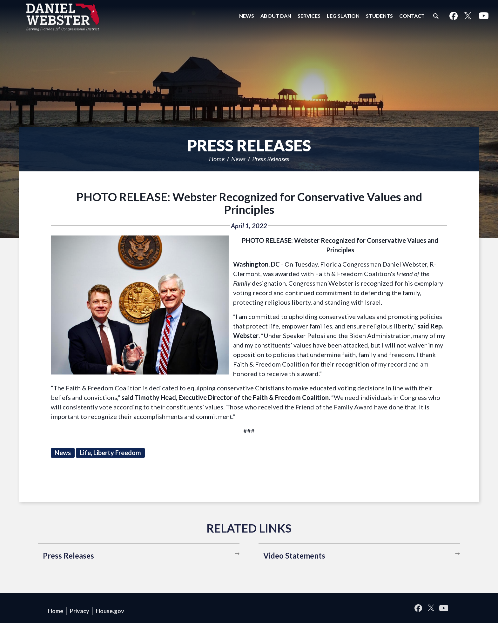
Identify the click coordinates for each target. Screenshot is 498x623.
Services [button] (309, 16)
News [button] (246, 16)
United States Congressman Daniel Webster (63, 17)
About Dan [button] (275, 16)
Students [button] (379, 16)
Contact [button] (412, 16)
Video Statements (294, 555)
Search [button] (436, 16)
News (238, 158)
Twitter (467, 16)
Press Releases (270, 158)
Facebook (453, 16)
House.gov (110, 610)
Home (217, 158)
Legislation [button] (343, 16)
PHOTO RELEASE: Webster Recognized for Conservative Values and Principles (249, 203)
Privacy (79, 610)
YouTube (483, 16)
